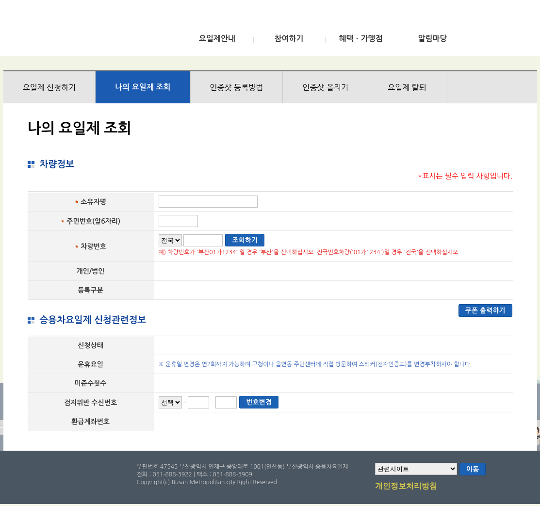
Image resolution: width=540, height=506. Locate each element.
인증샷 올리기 (325, 87)
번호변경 (259, 402)
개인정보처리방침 (406, 486)
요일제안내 (217, 38)
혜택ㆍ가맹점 (360, 38)
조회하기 (245, 240)
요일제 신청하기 (49, 87)
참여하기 (288, 38)
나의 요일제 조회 (142, 87)
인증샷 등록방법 (236, 87)
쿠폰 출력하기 (485, 310)
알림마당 (432, 38)
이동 (472, 469)
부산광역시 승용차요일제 (75, 31)
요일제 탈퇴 (407, 87)
